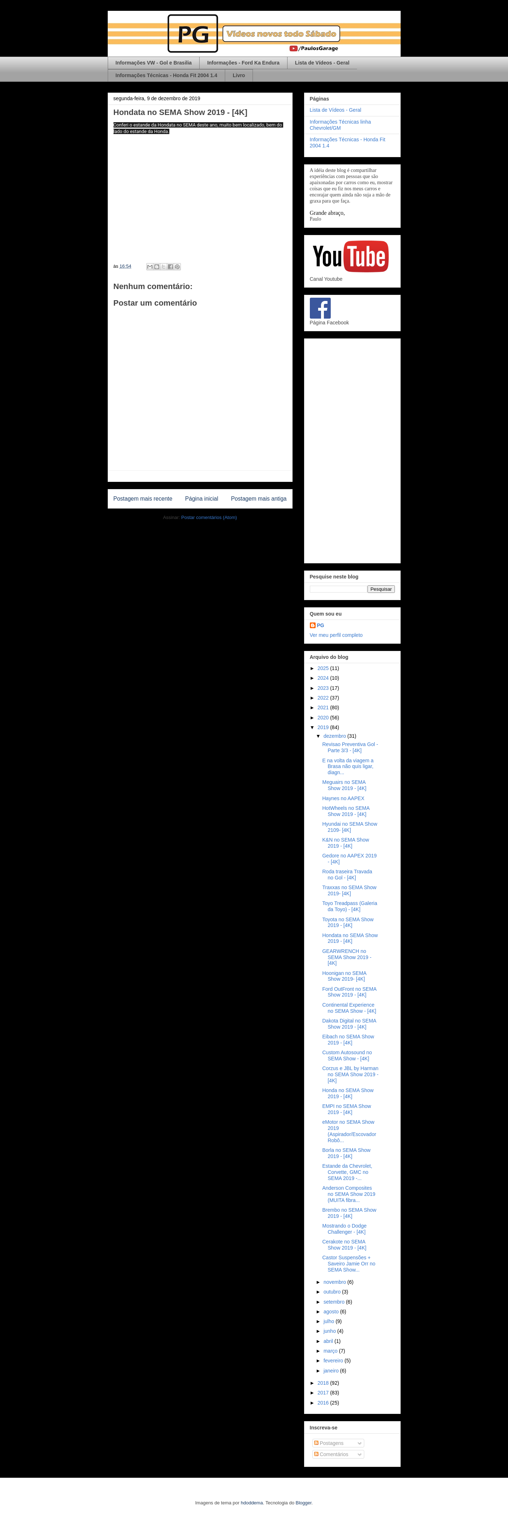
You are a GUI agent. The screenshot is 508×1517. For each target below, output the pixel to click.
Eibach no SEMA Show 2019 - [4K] (348, 1040)
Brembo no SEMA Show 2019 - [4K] (349, 1213)
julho (329, 1321)
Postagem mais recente (143, 499)
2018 (323, 1383)
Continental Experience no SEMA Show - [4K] (349, 1008)
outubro (333, 1292)
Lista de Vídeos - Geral (322, 63)
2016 (323, 1403)
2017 (323, 1393)
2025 (323, 668)
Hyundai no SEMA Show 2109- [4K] (349, 827)
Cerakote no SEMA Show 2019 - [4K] (344, 1245)
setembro (335, 1302)
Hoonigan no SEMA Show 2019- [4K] (344, 976)
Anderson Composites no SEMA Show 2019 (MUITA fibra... (348, 1194)
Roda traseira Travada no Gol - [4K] (347, 875)
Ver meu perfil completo (336, 635)
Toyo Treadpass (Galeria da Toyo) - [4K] (349, 906)
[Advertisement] (352, 449)
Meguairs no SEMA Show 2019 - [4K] (344, 785)
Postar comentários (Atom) (209, 517)
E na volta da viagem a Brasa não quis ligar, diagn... (347, 767)
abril (329, 1341)
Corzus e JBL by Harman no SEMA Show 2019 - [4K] (350, 1074)
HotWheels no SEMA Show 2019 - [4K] (345, 811)
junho (330, 1331)
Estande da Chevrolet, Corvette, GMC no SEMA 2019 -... (347, 1172)
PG (320, 625)
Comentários (331, 1454)
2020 (323, 717)
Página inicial (201, 499)
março (331, 1351)
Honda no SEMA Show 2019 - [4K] (347, 1093)
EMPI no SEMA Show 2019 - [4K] (346, 1109)
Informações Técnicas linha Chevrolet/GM (340, 125)
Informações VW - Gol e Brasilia (154, 63)
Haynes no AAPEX (343, 798)
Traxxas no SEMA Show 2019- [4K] (349, 890)
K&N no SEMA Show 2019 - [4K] (345, 843)
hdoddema (252, 1502)
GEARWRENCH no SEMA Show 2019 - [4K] (346, 957)
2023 (323, 688)
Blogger (304, 1502)
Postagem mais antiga (258, 499)
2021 (323, 707)
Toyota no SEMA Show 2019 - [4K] (347, 922)
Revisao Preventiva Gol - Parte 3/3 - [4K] (350, 747)
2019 (323, 727)
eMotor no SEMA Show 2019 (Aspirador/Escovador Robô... (349, 1131)
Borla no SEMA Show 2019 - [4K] (346, 1153)
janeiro (332, 1371)
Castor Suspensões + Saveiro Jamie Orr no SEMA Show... (348, 1264)
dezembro (335, 736)
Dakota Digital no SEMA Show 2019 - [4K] (349, 1024)
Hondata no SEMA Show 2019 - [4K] (350, 938)
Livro (239, 75)
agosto (332, 1311)
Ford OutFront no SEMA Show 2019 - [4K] (349, 992)
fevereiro (334, 1360)
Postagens (329, 1443)
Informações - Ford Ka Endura (243, 63)
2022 (323, 698)
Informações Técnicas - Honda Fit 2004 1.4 (166, 75)
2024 (323, 678)
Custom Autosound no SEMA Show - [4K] (347, 1055)
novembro (335, 1282)
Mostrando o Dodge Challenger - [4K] (344, 1229)
